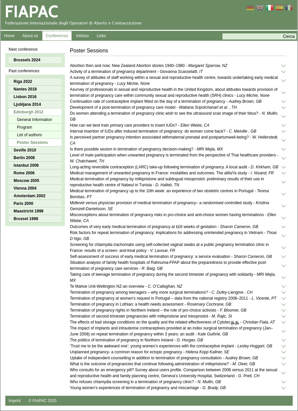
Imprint (15, 400)
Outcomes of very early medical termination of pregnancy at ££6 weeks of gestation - (164, 226)
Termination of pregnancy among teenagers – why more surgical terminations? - (161, 292)
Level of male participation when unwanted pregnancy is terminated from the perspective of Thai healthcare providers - (174, 158)
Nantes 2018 (25, 89)
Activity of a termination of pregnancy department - (136, 71)
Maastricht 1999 (28, 211)
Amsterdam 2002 (29, 196)
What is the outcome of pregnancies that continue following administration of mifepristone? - (162, 364)
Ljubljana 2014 (27, 104)
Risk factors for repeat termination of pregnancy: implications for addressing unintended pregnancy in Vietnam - (173, 235)
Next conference (23, 49)
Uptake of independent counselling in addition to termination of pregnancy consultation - (164, 358)
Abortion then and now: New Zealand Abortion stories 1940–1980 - (148, 65)
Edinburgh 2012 (28, 112)
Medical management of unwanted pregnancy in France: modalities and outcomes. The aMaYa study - (172, 173)
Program (24, 127)
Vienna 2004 (25, 188)
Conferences (57, 35)
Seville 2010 (25, 150)
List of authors (29, 135)
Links (101, 35)
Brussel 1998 (26, 218)
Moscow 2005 (26, 180)
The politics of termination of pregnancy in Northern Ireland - (136, 340)
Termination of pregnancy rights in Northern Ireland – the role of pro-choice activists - (158, 310)
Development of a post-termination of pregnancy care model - (153, 107)
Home (9, 35)
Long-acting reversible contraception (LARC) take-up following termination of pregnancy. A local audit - (174, 167)
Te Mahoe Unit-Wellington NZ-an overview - (126, 286)
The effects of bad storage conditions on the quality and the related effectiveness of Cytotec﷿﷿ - (172, 322)
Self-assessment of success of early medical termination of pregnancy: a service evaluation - (171, 256)
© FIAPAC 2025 (42, 400)
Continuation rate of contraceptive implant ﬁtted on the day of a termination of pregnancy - (166, 101)
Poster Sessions (32, 142)
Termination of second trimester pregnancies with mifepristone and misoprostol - (151, 316)
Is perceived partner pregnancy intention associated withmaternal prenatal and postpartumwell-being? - (174, 140)
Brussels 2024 (27, 60)
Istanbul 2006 (26, 165)
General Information (34, 119)
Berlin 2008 (24, 157)
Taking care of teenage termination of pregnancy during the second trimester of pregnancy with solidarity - (173, 277)
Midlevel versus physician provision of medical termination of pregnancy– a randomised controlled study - (169, 206)
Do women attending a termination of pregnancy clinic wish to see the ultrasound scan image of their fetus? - (174, 116)
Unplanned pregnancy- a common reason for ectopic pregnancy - (149, 352)
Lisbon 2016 (25, 96)
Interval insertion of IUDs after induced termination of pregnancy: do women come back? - (163, 131)
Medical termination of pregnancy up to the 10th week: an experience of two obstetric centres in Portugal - (169, 194)
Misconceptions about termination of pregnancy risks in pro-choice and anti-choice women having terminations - (173, 217)
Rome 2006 (24, 173)
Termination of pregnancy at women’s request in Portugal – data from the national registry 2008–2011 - (173, 298)
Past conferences (24, 71)
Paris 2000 (23, 203)
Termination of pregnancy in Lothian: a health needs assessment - (150, 304)
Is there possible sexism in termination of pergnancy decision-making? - (146, 149)
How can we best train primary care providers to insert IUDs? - (139, 125)
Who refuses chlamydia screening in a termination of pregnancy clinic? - (145, 382)
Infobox (82, 35)
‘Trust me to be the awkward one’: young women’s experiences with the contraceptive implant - (171, 346)
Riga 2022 (23, 81)
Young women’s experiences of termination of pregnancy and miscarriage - (148, 387)
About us (30, 35)
